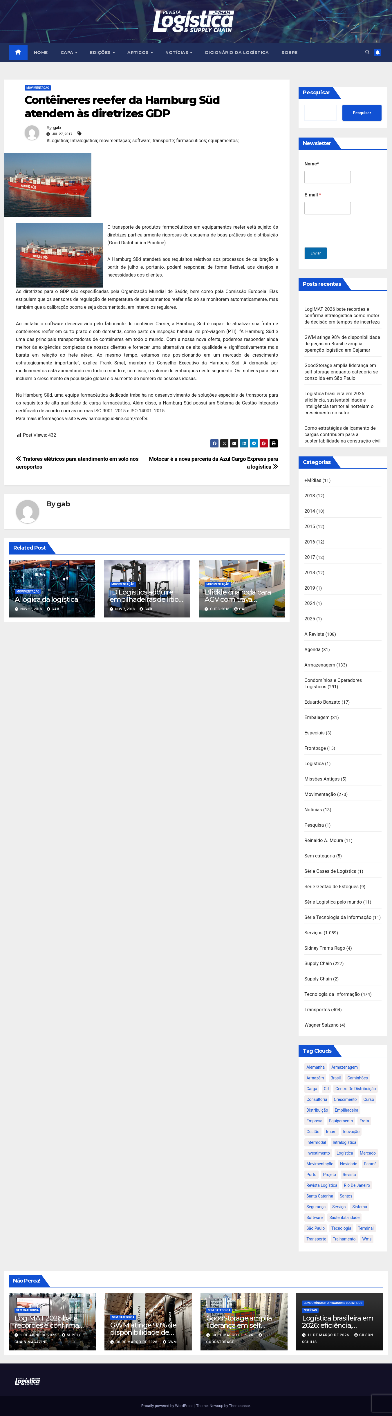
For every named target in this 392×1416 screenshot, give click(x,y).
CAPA (68, 52)
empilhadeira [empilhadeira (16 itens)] (346, 1110)
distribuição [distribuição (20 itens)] (317, 1110)
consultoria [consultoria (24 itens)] (316, 1099)
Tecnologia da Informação (332, 994)
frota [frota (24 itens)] (364, 1121)
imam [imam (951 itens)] (331, 1132)
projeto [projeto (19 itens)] (329, 1175)
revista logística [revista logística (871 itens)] (321, 1185)
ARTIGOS (139, 52)
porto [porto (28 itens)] (311, 1175)
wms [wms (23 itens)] (367, 1239)
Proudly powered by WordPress (167, 1406)
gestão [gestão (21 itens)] (312, 1132)
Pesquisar (316, 93)
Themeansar (239, 1406)
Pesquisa (314, 825)
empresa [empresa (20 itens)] (314, 1121)
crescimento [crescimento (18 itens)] (345, 1099)
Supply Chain (318, 964)
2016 (309, 542)
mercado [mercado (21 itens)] (368, 1153)
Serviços (313, 933)
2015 (309, 527)
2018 (309, 573)
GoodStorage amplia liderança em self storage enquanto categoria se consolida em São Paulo (341, 372)
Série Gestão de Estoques (331, 887)
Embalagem (317, 717)
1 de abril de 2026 (39, 1335)
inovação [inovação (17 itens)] (351, 1132)
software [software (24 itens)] (314, 1217)
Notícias (313, 810)
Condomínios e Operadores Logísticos (333, 1303)
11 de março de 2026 (329, 1335)
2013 (309, 496)
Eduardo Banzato (322, 702)
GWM (170, 1342)
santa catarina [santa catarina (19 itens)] (319, 1196)
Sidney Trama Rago (324, 948)
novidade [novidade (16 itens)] (348, 1164)
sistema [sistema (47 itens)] (359, 1207)
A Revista (314, 634)
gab (57, 127)
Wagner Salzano (321, 1025)
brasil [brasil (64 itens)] (336, 1078)
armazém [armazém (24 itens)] (315, 1078)
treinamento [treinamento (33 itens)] (344, 1239)
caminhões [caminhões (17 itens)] (357, 1078)
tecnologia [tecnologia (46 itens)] (341, 1228)
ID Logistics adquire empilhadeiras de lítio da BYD (144, 599)
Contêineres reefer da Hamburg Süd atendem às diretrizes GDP (122, 106)
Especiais (314, 733)
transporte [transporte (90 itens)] (316, 1239)
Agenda (312, 650)
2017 (309, 557)
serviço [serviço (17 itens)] (339, 1207)
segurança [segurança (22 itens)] (316, 1207)
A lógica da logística (46, 599)
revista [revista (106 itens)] (349, 1175)
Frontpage (315, 748)
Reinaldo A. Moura (323, 841)
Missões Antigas (322, 779)
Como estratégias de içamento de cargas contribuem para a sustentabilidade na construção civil (342, 435)
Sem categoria (319, 856)
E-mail (312, 195)
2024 (309, 603)
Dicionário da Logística (237, 52)
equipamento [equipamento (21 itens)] (341, 1121)
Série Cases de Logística (330, 871)
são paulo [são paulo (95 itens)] (315, 1228)
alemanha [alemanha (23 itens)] (315, 1067)
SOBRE (290, 52)
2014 (309, 511)
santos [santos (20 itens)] (346, 1196)
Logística (314, 764)
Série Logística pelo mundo (333, 902)
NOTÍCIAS (178, 52)
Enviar (316, 253)
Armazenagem (319, 665)
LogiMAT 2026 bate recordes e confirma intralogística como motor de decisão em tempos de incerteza (342, 316)
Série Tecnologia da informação (337, 917)
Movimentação (37, 88)
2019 (309, 588)
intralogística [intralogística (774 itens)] (344, 1142)
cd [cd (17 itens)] (326, 1089)
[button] (366, 52)
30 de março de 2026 (137, 1342)
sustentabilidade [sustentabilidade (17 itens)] (344, 1217)
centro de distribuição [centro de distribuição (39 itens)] (355, 1089)
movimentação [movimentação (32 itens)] (319, 1164)
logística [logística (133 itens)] (345, 1153)
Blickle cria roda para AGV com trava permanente (238, 599)
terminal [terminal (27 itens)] (365, 1228)
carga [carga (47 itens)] (311, 1089)
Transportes (317, 1010)
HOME (41, 52)
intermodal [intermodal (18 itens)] (316, 1142)
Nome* (311, 164)
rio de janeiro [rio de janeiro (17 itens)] (357, 1185)
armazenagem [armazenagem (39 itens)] (344, 1067)
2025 (309, 619)
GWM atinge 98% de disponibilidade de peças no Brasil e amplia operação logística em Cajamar (342, 344)
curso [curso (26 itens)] (369, 1099)
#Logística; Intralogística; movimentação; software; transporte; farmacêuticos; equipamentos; (142, 141)
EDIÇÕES (101, 52)
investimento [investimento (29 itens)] (318, 1153)
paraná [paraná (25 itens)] (370, 1164)
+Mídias (312, 480)
